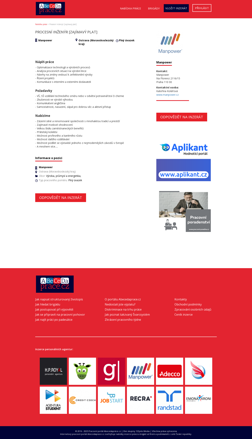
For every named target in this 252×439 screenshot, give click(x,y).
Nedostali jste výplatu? (120, 304)
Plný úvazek (127, 40)
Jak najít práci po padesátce (53, 320)
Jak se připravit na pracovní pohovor (60, 315)
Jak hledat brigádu (47, 304)
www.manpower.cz (167, 94)
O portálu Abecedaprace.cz (123, 299)
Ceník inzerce (183, 315)
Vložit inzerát (176, 8)
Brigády (154, 8)
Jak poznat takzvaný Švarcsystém (127, 315)
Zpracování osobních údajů (192, 309)
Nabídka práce (130, 8)
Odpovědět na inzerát (60, 197)
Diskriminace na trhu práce (123, 309)
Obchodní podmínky (188, 304)
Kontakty (180, 299)
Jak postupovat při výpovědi (54, 309)
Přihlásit (202, 8)
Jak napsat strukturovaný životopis (59, 299)
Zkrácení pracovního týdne (123, 320)
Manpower (45, 40)
